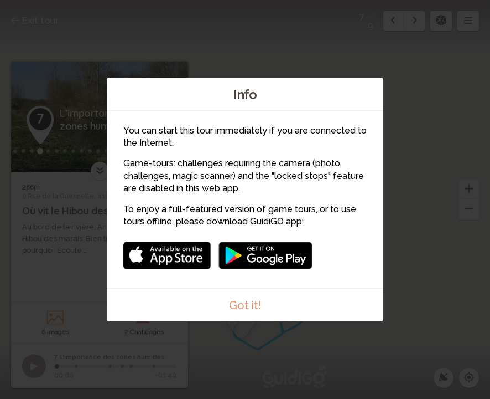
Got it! (245, 305)
